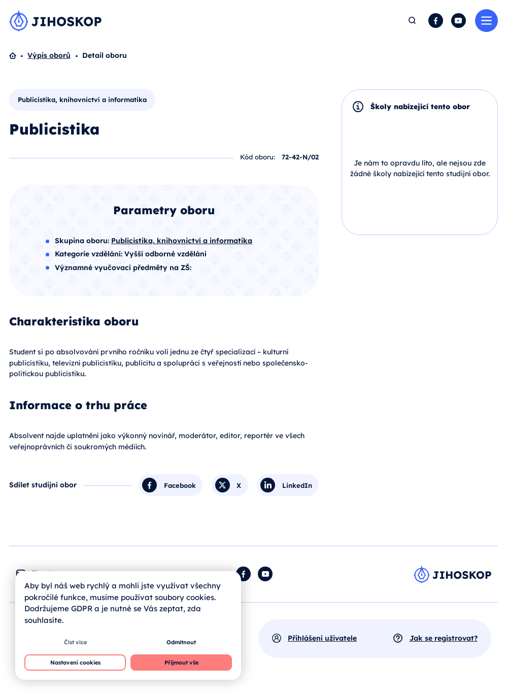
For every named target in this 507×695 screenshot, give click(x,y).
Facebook (435, 20)
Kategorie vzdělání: (89, 253)
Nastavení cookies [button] (75, 662)
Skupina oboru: (83, 240)
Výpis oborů (49, 55)
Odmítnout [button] (181, 642)
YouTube (458, 20)
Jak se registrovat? (444, 638)
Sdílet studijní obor (43, 484)
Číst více (75, 642)
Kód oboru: (257, 157)
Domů (18, 55)
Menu (486, 20)
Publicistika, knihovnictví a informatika (82, 99)
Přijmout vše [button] (181, 662)
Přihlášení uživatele (322, 638)
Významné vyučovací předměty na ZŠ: (123, 267)
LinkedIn (297, 485)
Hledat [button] (412, 20)
